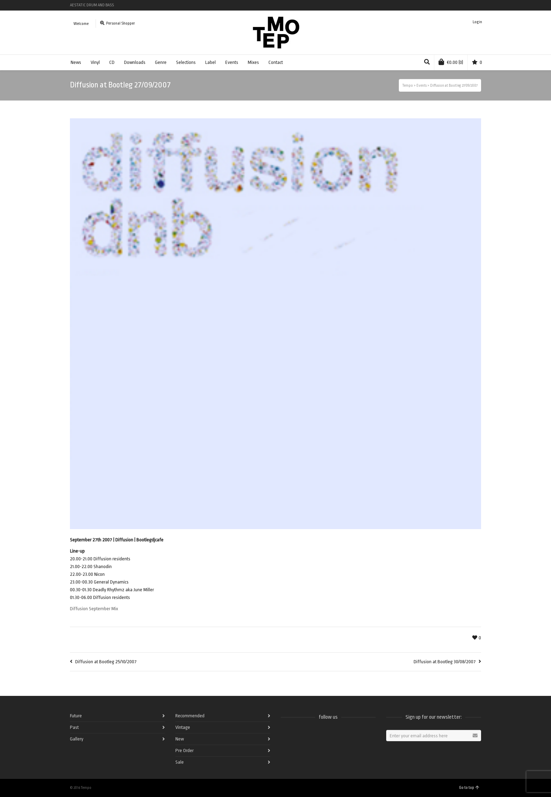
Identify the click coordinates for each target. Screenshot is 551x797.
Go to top (469, 787)
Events (231, 62)
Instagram (470, 5)
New (179, 739)
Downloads (134, 62)
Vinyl (95, 62)
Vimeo (460, 5)
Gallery (76, 739)
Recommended (190, 715)
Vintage (182, 727)
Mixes (253, 62)
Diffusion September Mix (94, 608)
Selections (186, 62)
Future (76, 715)
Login (477, 22)
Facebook (429, 5)
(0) (451, 62)
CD (112, 62)
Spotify (439, 5)
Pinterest (480, 5)
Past (74, 727)
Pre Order (184, 750)
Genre (161, 62)
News (76, 62)
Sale (179, 762)
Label (210, 62)
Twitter (450, 5)
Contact (275, 62)
